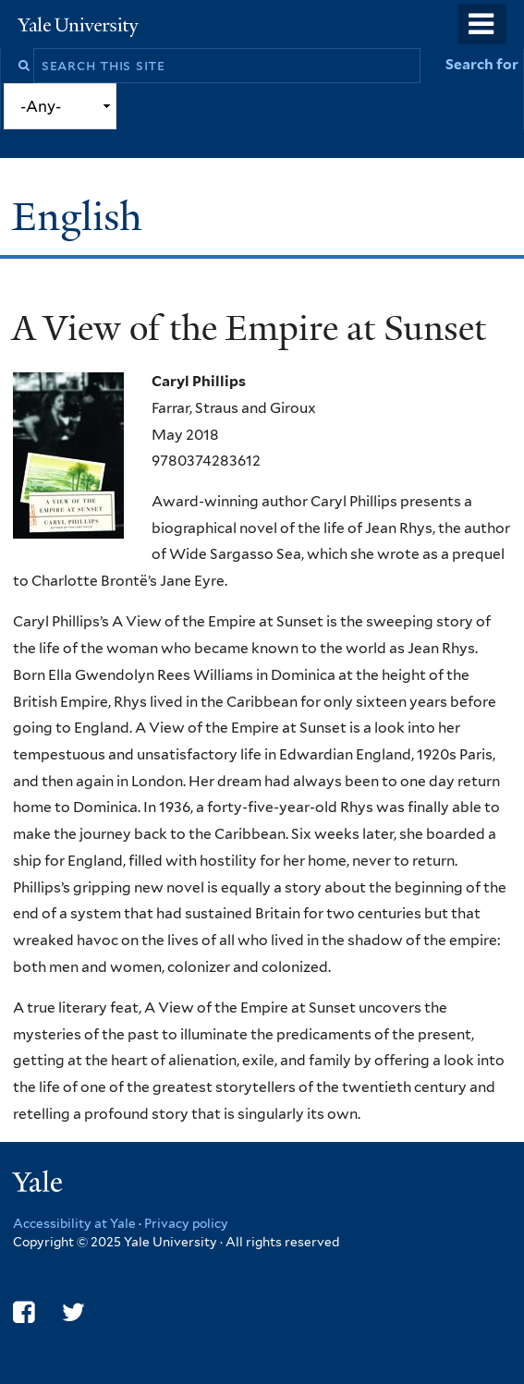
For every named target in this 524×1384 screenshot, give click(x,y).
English (82, 216)
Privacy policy (186, 1223)
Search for (481, 64)
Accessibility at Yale (74, 1223)
